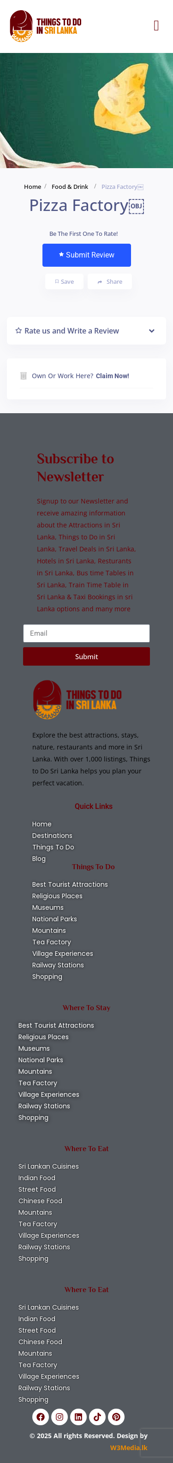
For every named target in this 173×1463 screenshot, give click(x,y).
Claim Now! (112, 376)
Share (110, 281)
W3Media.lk (129, 1447)
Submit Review (86, 255)
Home (32, 186)
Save (64, 281)
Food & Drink (70, 186)
